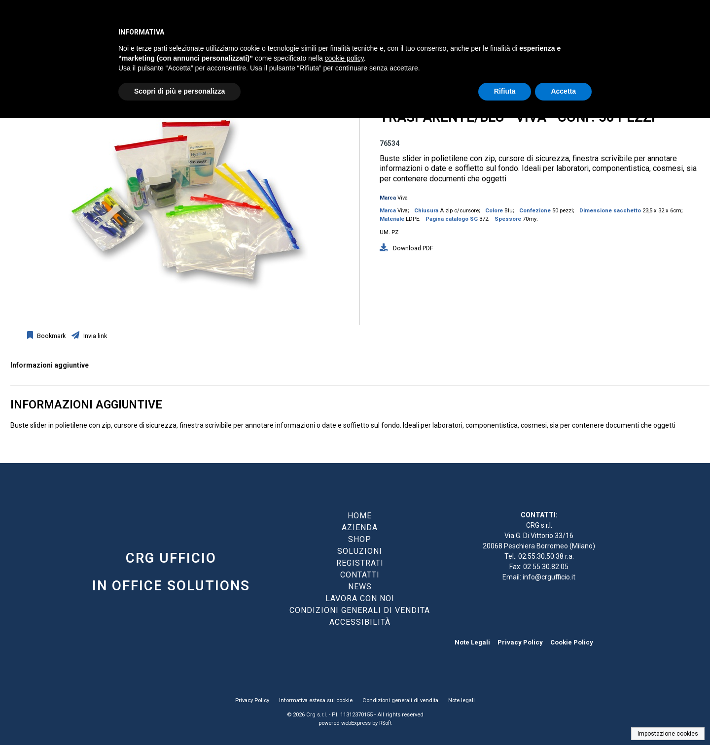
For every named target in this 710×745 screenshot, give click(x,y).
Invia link (94, 335)
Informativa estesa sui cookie (316, 700)
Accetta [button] (563, 91)
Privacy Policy (520, 642)
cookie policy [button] (344, 58)
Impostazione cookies (668, 733)
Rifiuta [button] (505, 91)
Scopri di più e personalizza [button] (179, 91)
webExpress (356, 723)
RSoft (385, 723)
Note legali (461, 700)
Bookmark (51, 335)
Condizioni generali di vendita (400, 700)
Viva (402, 198)
